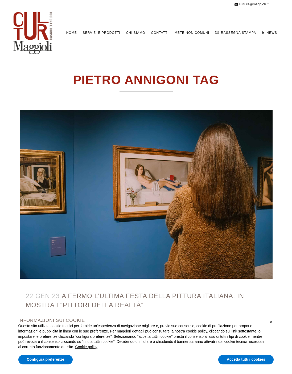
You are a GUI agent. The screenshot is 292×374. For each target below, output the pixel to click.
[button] (271, 322)
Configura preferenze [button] (45, 359)
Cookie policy (86, 347)
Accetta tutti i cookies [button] (246, 359)
